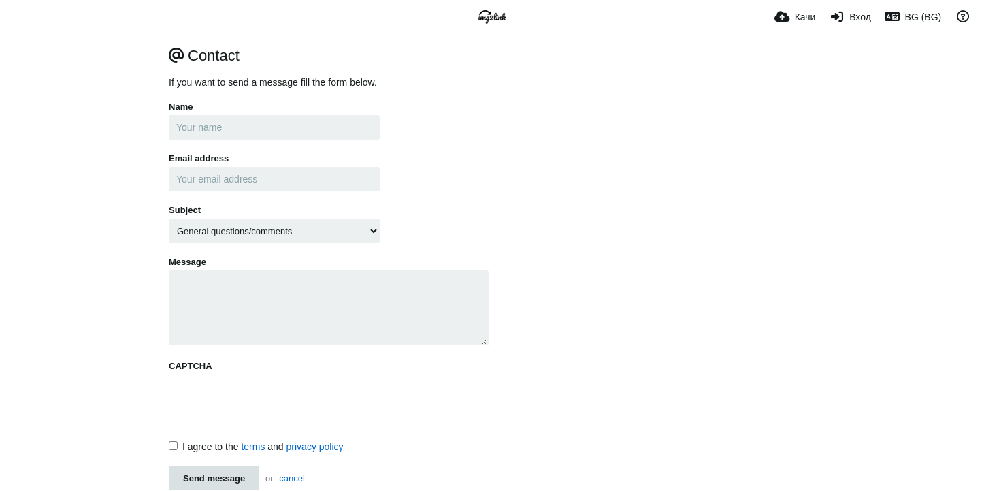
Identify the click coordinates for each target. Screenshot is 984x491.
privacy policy (315, 446)
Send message (214, 478)
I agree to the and (256, 446)
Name (181, 106)
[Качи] (795, 17)
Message (187, 262)
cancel (292, 478)
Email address (199, 158)
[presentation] (272, 401)
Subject (185, 210)
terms (253, 446)
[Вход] (849, 17)
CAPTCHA (190, 366)
